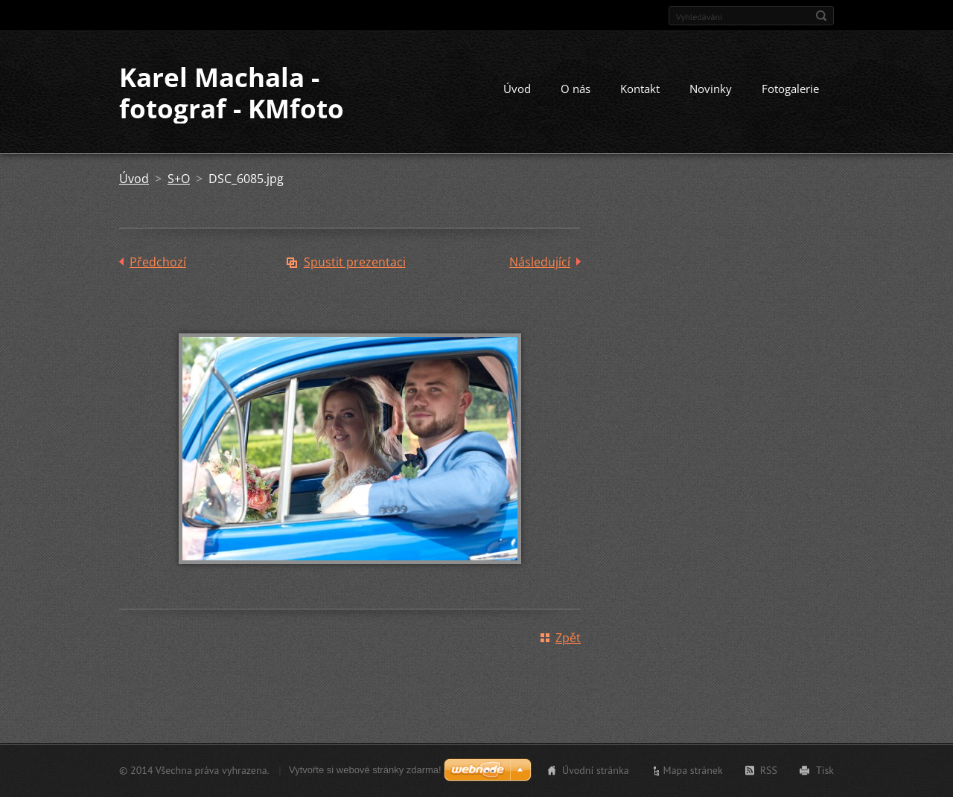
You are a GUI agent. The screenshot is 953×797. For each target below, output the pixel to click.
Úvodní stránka (595, 770)
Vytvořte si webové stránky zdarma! (365, 769)
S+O (179, 178)
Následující (539, 262)
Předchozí (158, 262)
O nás (575, 88)
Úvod (517, 88)
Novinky (710, 88)
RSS (768, 770)
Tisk (825, 770)
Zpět (568, 638)
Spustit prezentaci (355, 262)
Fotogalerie (790, 88)
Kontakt (640, 88)
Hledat (821, 15)
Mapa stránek (693, 770)
